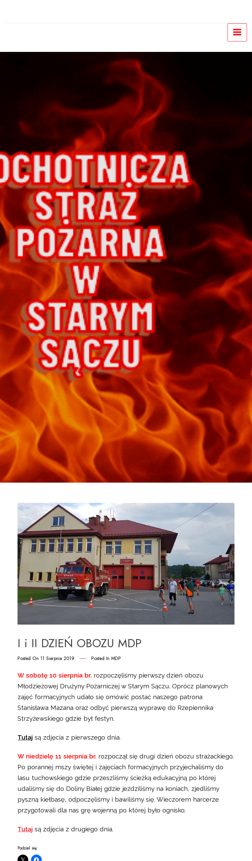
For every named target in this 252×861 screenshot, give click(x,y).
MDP (116, 658)
